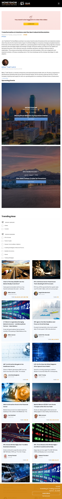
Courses (7, 229)
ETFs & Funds (8, 237)
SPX (58, 339)
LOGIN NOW (31, 24)
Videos (6, 225)
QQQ (56, 460)
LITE (58, 379)
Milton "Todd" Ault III (9, 67)
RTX (58, 297)
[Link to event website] (31, 114)
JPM (56, 339)
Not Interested (46, 496)
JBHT (22, 297)
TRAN (27, 297)
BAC (52, 339)
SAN (27, 420)
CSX (19, 297)
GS (54, 339)
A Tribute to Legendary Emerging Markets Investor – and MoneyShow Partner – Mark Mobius (14, 324)
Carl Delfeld (11, 415)
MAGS (53, 460)
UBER (24, 297)
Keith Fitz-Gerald (44, 335)
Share (4, 36)
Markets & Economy (9, 251)
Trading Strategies (9, 258)
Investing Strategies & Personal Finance (14, 247)
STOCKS (25, 34)
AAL (16, 297)
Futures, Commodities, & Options (13, 244)
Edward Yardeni (43, 455)
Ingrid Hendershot (44, 292)
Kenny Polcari (12, 455)
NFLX (51, 420)
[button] (5, 78)
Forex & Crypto (8, 241)
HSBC (25, 420)
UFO (56, 420)
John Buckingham (13, 375)
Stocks (6, 254)
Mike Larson (11, 292)
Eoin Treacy (42, 375)
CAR (17, 297)
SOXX (53, 420)
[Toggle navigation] (58, 3)
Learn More (46, 493)
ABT (27, 379)
